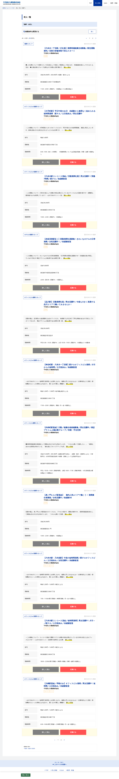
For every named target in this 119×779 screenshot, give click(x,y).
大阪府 (29, 748)
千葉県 (25, 748)
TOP (90, 3)
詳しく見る (67, 67)
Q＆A (105, 3)
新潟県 (33, 748)
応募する (73, 97)
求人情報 (97, 3)
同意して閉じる (25, 775)
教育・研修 (113, 3)
